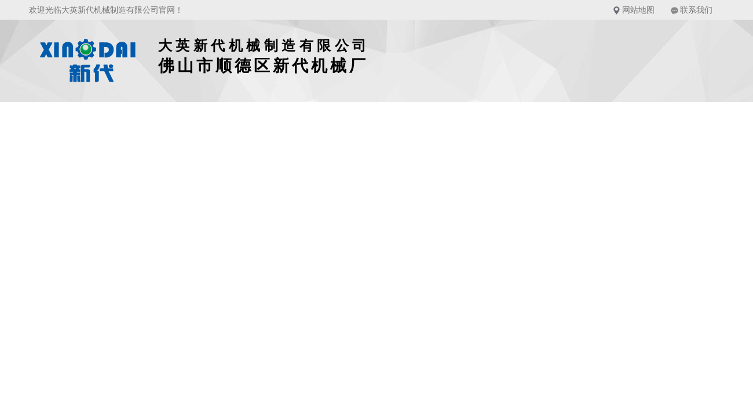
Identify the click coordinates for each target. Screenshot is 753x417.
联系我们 (696, 9)
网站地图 (638, 9)
